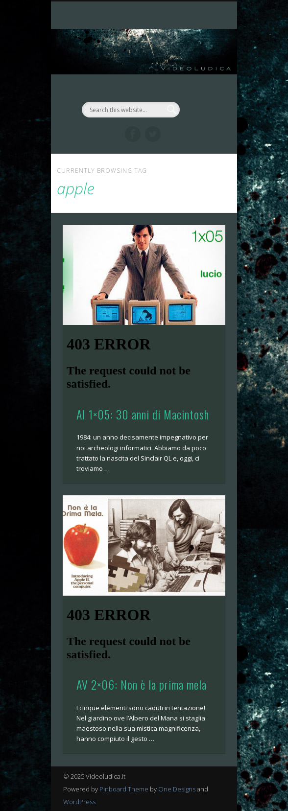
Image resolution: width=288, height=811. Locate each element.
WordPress (79, 801)
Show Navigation (201, 87)
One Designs (176, 789)
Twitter (153, 134)
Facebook (133, 134)
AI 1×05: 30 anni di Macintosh (142, 414)
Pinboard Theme (123, 789)
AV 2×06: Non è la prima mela (141, 684)
